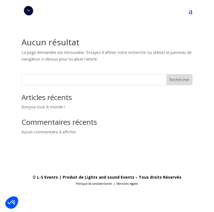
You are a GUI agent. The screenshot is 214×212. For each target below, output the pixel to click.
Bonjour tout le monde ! (43, 106)
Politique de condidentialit (93, 184)
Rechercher (179, 79)
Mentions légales (127, 184)
